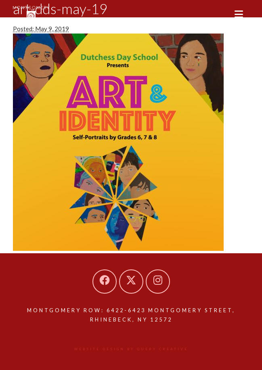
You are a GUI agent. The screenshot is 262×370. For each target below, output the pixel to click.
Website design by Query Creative (131, 349)
